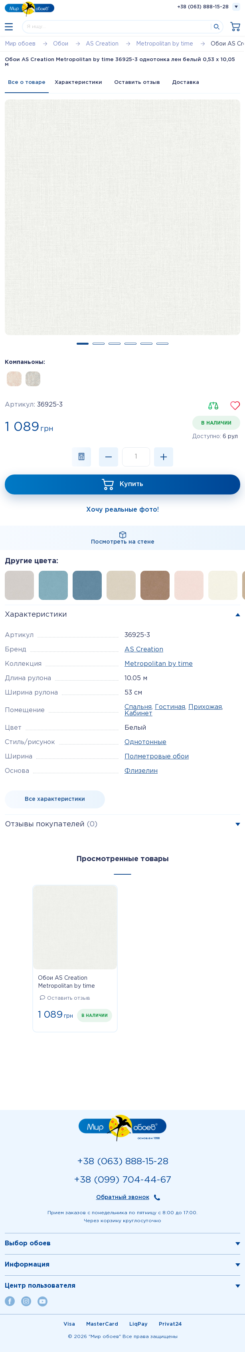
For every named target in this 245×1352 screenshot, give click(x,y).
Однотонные (145, 742)
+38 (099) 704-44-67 (122, 1180)
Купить (131, 484)
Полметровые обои (156, 757)
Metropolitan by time (158, 664)
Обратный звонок (122, 1197)
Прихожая (205, 707)
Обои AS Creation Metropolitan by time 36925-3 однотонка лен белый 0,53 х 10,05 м (71, 983)
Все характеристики (55, 799)
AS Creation (143, 650)
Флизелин (141, 771)
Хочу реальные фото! (122, 510)
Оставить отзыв (137, 82)
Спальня (138, 707)
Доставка (185, 82)
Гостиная (170, 707)
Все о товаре (26, 82)
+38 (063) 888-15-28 (203, 7)
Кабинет (138, 714)
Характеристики (78, 82)
